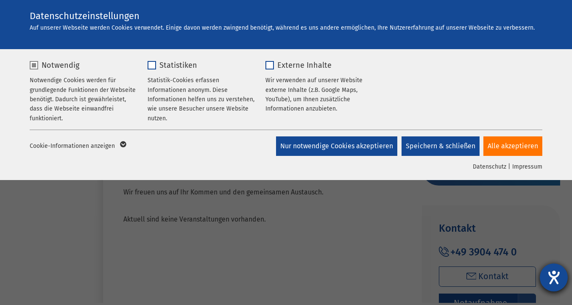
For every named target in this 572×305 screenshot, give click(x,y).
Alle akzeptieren (513, 146)
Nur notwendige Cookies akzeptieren (336, 146)
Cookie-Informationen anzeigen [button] (77, 146)
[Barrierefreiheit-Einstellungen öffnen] (554, 277)
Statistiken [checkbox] (178, 65)
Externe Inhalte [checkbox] (304, 65)
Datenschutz (489, 166)
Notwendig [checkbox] (60, 65)
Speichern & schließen (440, 146)
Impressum (527, 166)
